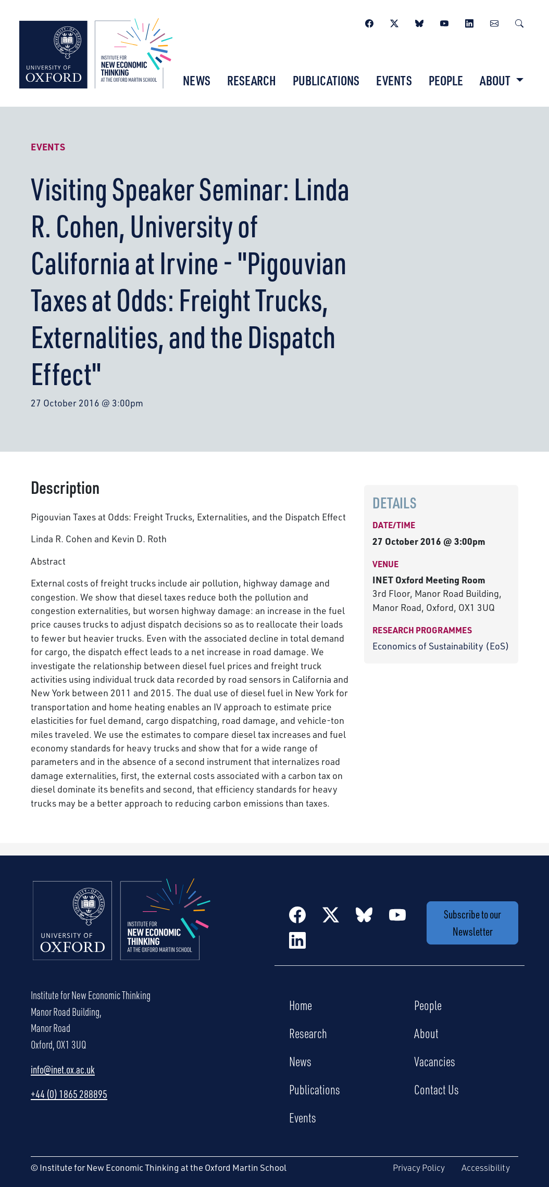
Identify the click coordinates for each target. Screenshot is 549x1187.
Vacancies (434, 1061)
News (196, 80)
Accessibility (485, 1167)
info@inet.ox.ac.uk (63, 1069)
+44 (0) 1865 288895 (69, 1094)
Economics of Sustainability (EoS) (440, 646)
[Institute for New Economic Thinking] (95, 52)
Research (251, 80)
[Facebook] (369, 22)
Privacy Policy (419, 1167)
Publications (326, 80)
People (446, 80)
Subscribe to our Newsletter (472, 922)
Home (300, 1005)
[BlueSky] (419, 22)
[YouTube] (444, 22)
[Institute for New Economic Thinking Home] (122, 930)
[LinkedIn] (469, 22)
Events (394, 80)
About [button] (496, 80)
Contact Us (436, 1089)
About (426, 1033)
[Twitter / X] (394, 22)
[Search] (519, 22)
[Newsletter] (494, 22)
